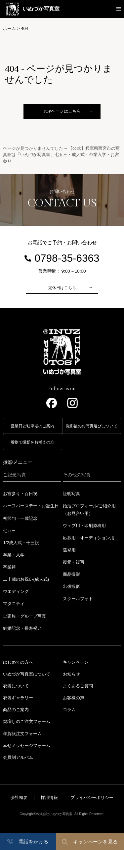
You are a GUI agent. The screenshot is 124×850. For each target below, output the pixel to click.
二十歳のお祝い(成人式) (26, 579)
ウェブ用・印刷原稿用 (84, 525)
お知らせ (71, 674)
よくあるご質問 (78, 685)
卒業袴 (9, 567)
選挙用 (69, 549)
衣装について (16, 685)
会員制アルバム (18, 757)
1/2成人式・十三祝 (21, 542)
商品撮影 (71, 574)
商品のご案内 (16, 709)
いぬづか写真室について (26, 674)
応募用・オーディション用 (88, 537)
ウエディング (16, 591)
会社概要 (19, 797)
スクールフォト (78, 598)
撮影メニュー (18, 462)
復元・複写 (73, 562)
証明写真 (71, 493)
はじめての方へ (18, 662)
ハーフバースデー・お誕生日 (31, 505)
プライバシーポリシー (91, 797)
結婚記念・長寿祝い (22, 628)
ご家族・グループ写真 (24, 616)
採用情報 (49, 797)
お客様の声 (73, 697)
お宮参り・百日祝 (20, 493)
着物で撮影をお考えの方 (32, 442)
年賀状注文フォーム (22, 733)
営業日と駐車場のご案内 (32, 426)
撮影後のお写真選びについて (91, 426)
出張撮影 (71, 586)
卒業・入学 (13, 554)
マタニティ (13, 603)
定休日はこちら (62, 287)
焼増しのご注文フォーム (26, 721)
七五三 (9, 530)
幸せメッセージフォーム (26, 745)
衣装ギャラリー (18, 697)
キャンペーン (76, 662)
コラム (69, 709)
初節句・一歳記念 (20, 518)
